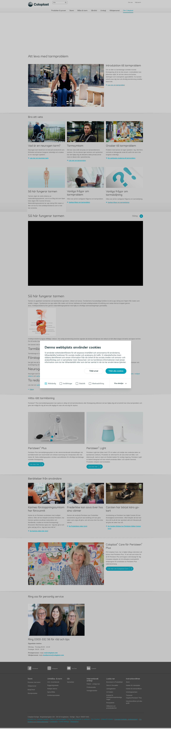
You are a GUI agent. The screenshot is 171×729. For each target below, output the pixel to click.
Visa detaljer (119, 383)
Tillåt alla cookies (116, 371)
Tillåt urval (93, 371)
